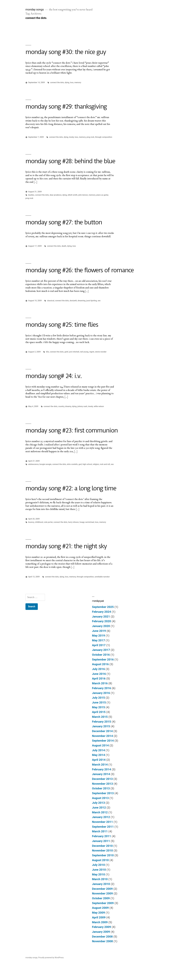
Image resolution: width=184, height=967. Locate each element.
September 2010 (103, 855)
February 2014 (101, 769)
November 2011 (102, 822)
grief (66, 352)
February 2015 (101, 721)
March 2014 (100, 764)
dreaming (81, 300)
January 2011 (101, 841)
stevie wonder (100, 352)
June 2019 (99, 631)
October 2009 (101, 898)
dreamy (68, 406)
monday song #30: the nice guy (65, 52)
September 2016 (103, 659)
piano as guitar (102, 195)
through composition (103, 137)
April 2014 (98, 759)
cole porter (48, 522)
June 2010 (99, 869)
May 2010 (98, 874)
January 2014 (101, 774)
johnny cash (82, 406)
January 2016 (101, 693)
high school (87, 464)
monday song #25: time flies (61, 324)
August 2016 (100, 664)
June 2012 (99, 807)
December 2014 (102, 731)
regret (91, 352)
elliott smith (72, 195)
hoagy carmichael (87, 522)
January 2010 (101, 884)
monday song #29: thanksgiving (66, 106)
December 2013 (102, 779)
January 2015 (101, 726)
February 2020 (101, 621)
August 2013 (100, 798)
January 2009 (101, 931)
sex (99, 300)
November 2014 (102, 736)
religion (96, 464)
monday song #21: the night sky (66, 546)
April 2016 (98, 678)
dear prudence (55, 195)
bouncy (31, 522)
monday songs (34, 9)
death (64, 246)
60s (47, 352)
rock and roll (105, 464)
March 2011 (100, 831)
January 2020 (101, 626)
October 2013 (101, 788)
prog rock (90, 137)
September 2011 (103, 826)
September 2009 (103, 903)
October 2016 (101, 654)
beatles (31, 195)
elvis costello (72, 464)
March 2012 (100, 812)
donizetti (73, 300)
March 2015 (100, 716)
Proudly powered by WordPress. (51, 957)
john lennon (83, 195)
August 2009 (100, 907)
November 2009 (102, 893)
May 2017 (98, 640)
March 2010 (100, 879)
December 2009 (102, 888)
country (61, 406)
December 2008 (102, 936)
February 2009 (101, 927)
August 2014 (100, 745)
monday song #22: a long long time (70, 488)
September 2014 (103, 740)
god (80, 464)
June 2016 (99, 674)
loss (71, 82)
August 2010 (100, 860)
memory (77, 82)
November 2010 (102, 850)
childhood (39, 522)
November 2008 (102, 941)
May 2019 (98, 635)
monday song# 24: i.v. (53, 376)
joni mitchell (74, 352)
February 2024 (101, 611)
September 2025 (103, 607)
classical (50, 300)
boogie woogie (45, 464)
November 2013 (102, 783)
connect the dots (57, 82)
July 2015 (98, 697)
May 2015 (98, 707)
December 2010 (102, 845)
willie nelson (99, 406)
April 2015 (98, 712)
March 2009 (100, 922)
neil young (84, 352)
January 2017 (101, 650)
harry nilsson (73, 522)
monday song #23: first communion (71, 430)
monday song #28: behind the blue (70, 161)
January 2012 (101, 817)
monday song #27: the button (63, 222)
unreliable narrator (102, 577)
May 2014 (98, 755)
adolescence (33, 464)
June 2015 (99, 702)
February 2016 (101, 688)
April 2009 (98, 917)
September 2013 (103, 793)
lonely (71, 137)
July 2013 (98, 802)
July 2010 (98, 865)
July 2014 (98, 750)
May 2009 (98, 912)
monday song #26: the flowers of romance (79, 270)
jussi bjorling (91, 300)
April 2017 (98, 645)
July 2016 (98, 669)
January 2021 (101, 616)
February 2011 (101, 836)
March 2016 (100, 683)
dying (67, 82)
